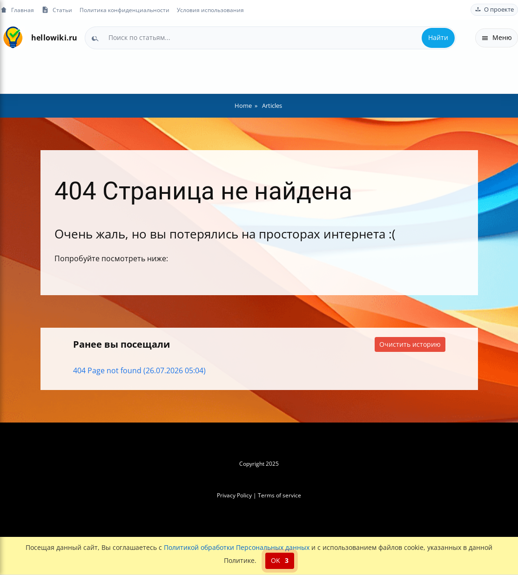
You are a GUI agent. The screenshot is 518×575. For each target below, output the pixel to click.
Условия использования (210, 9)
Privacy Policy (234, 495)
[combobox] (270, 37)
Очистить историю (410, 344)
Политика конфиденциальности (124, 9)
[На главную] (13, 38)
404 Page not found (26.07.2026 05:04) (139, 370)
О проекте (494, 9)
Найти (438, 37)
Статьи (56, 10)
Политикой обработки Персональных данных (236, 547)
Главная (17, 10)
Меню (496, 37)
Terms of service (279, 495)
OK (280, 560)
